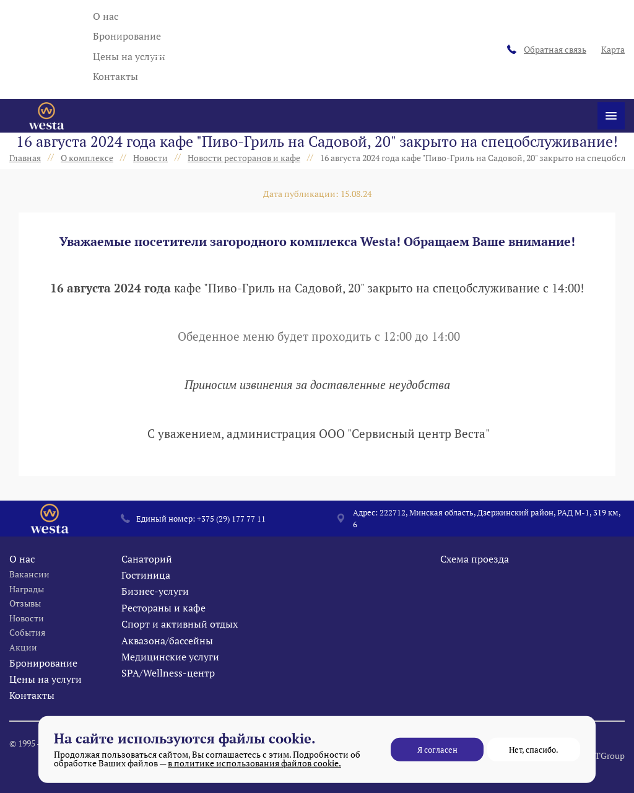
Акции (23, 672)
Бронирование (127, 36)
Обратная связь (546, 49)
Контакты (115, 76)
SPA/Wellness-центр (168, 697)
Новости (26, 643)
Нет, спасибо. (533, 749)
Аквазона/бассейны (167, 665)
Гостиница (145, 600)
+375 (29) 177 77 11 (231, 543)
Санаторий (146, 583)
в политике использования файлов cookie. (254, 763)
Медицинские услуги (170, 681)
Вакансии (29, 599)
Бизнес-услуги (155, 616)
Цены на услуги (129, 56)
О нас (105, 16)
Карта (609, 49)
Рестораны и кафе (163, 632)
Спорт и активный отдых (179, 648)
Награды (26, 614)
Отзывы (25, 628)
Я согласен (437, 749)
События (27, 657)
